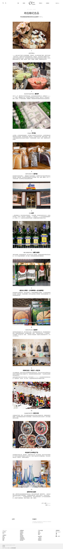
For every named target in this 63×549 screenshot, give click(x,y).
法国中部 (21, 533)
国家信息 (39, 539)
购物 (3, 539)
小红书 (58, 536)
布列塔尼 (21, 535)
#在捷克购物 (35, 522)
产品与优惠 (40, 530)
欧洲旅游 (34, 9)
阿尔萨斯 (21, 540)
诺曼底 (21, 534)
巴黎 (18, 3)
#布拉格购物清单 (39, 521)
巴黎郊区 (21, 531)
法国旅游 (47, 3)
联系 (3, 533)
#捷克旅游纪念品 (40, 522)
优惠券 (24, 3)
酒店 (3, 540)
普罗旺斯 (21, 536)
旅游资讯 (40, 536)
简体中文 (57, 3)
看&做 (4, 537)
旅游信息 (30, 9)
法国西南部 (22, 537)
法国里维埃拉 (22, 539)
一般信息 (39, 537)
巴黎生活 (40, 3)
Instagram (58, 531)
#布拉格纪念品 (44, 521)
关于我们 (4, 531)
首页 (28, 9)
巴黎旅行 (4, 535)
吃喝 (3, 536)
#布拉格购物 (34, 521)
